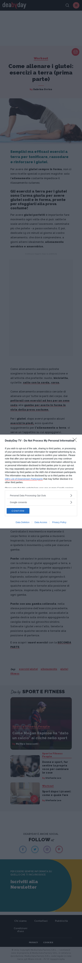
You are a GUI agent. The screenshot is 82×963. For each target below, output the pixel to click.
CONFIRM (18, 511)
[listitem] (41, 495)
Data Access (40, 522)
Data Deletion (23, 522)
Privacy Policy (59, 522)
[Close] (76, 441)
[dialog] (41, 481)
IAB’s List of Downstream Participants (24, 479)
